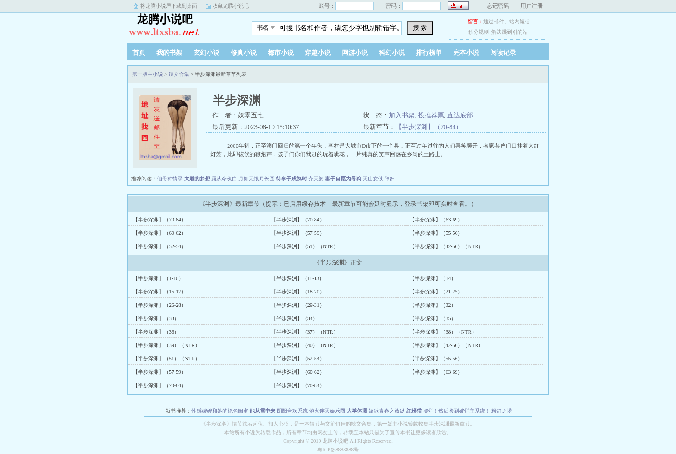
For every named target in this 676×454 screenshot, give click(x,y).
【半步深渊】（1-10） (158, 278)
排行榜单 (429, 52)
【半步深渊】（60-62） (159, 233)
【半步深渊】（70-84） (428, 126)
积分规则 (478, 32)
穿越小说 (318, 52)
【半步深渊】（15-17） (159, 292)
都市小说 (281, 52)
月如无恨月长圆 (256, 179)
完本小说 (466, 52)
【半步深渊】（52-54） (159, 246)
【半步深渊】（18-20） (298, 292)
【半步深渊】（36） (156, 332)
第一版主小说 (181, 25)
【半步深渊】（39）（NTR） (166, 345)
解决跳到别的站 (509, 32)
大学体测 (357, 411)
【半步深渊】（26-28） (159, 305)
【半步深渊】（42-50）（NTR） (447, 246)
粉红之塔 (501, 411)
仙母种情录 (170, 179)
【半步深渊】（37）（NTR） (304, 332)
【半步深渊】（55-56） (436, 233)
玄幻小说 (206, 52)
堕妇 (390, 179)
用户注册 (531, 6)
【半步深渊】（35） (433, 318)
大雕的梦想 (197, 179)
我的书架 (169, 52)
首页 (138, 52)
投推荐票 (431, 115)
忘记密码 (498, 6)
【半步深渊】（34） (294, 318)
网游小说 (355, 52)
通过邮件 (493, 22)
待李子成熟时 (291, 179)
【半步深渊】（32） (433, 305)
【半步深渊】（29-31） (298, 305)
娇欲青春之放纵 (387, 411)
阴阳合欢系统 (292, 411)
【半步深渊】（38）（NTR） (443, 332)
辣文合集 (179, 74)
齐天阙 (316, 179)
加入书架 (402, 115)
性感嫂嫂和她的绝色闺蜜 (219, 411)
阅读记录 (503, 52)
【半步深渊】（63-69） (436, 220)
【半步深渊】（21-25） (436, 292)
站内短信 (519, 22)
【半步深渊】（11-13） (298, 278)
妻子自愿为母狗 (343, 179)
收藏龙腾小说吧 (231, 6)
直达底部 (460, 115)
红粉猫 (414, 411)
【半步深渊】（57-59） (298, 233)
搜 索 (420, 27)
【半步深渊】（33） (156, 318)
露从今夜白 (224, 179)
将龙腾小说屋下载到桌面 (168, 6)
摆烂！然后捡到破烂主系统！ (456, 411)
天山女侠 (373, 179)
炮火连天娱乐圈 (327, 411)
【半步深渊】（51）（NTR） (304, 246)
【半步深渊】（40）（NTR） (304, 345)
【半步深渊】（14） (433, 278)
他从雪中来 (262, 411)
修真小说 (244, 52)
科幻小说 (392, 52)
